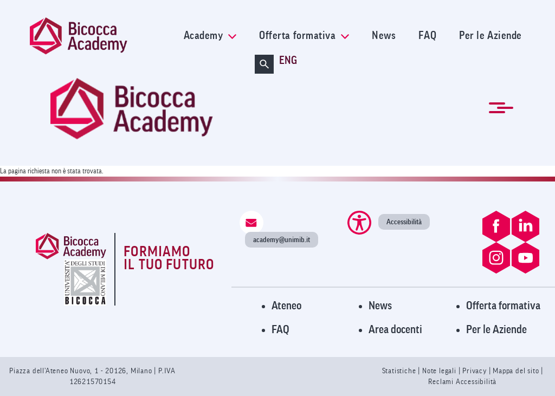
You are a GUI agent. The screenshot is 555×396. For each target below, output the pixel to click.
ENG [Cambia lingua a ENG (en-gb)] (288, 60)
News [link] (384, 35)
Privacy (474, 371)
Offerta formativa (304, 35)
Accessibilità (404, 222)
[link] (100, 36)
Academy (210, 35)
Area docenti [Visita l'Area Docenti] (395, 329)
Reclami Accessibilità (462, 382)
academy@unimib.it (281, 240)
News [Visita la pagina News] (380, 305)
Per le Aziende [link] (490, 35)
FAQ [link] (427, 35)
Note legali (440, 371)
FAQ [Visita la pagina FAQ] (280, 329)
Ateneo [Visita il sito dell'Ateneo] (286, 305)
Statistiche (400, 371)
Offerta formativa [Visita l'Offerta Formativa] (503, 305)
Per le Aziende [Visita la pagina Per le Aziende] (496, 329)
